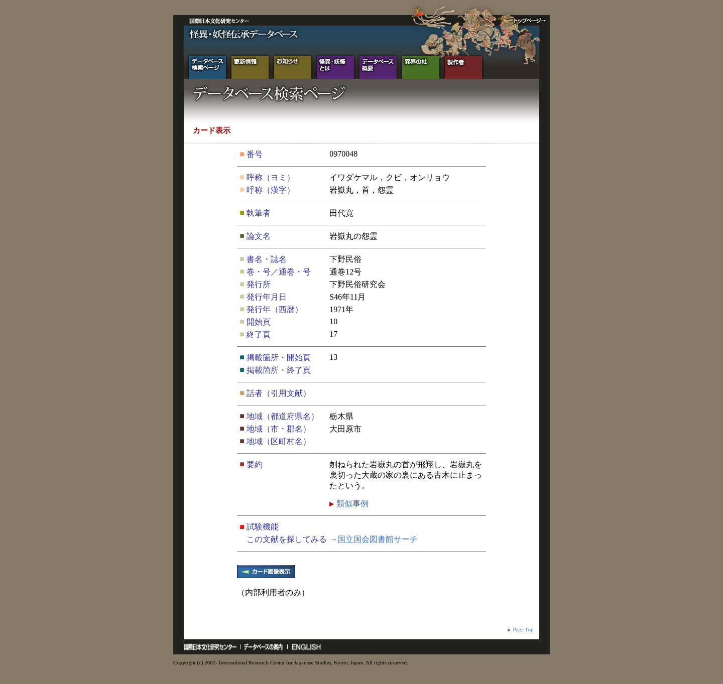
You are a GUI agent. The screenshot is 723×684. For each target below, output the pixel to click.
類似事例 (351, 503)
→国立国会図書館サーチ (373, 539)
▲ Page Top (520, 629)
